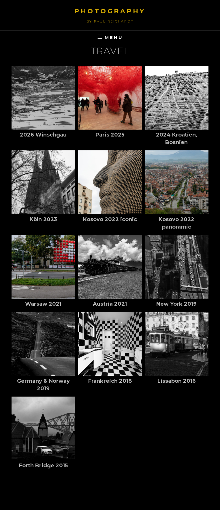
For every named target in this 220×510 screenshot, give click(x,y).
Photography (110, 11)
